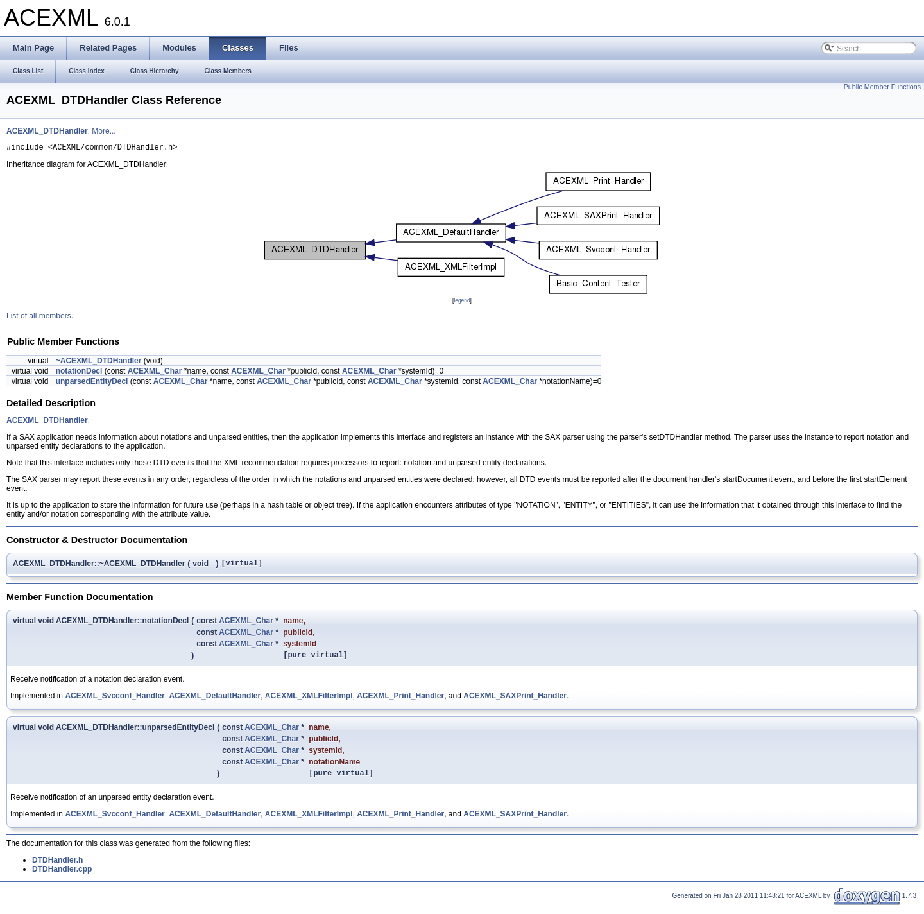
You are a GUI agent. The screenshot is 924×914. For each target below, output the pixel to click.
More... (104, 130)
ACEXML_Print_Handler (400, 701)
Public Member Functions (882, 87)
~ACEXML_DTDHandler (99, 362)
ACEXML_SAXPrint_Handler (515, 701)
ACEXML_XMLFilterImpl (309, 701)
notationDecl (79, 372)
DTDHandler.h (57, 867)
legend (462, 302)
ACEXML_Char (155, 372)
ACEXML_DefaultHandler (215, 701)
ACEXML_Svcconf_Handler (114, 701)
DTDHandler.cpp (62, 876)
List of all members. (39, 317)
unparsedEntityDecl (92, 383)
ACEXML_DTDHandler (47, 130)
